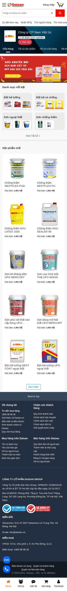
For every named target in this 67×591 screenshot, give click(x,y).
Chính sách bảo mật (43, 421)
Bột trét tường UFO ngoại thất (48, 367)
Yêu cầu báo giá (9, 447)
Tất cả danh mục (10, 444)
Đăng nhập (48, 4)
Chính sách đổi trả (42, 424)
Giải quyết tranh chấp (44, 428)
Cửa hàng (8, 48)
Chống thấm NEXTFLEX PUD (15, 184)
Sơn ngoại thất (13, 117)
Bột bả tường (12, 97)
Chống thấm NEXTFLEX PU (46, 184)
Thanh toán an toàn (11, 454)
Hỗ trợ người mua (10, 451)
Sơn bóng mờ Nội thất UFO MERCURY (49, 321)
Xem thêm (33, 387)
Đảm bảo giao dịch (11, 458)
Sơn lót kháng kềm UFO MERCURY (16, 275)
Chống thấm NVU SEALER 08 (47, 230)
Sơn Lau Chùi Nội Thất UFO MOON (47, 275)
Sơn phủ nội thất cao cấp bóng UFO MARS (17, 321)
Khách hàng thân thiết (44, 454)
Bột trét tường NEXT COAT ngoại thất (17, 367)
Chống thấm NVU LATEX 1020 (15, 230)
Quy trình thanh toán (43, 414)
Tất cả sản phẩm (26, 48)
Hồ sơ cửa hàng (48, 48)
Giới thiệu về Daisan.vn (13, 418)
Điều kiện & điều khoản (13, 421)
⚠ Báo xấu (25, 42)
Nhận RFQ (26, 22)
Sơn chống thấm (46, 117)
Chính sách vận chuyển (45, 417)
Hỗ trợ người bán (42, 461)
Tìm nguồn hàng (42, 22)
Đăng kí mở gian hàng (44, 458)
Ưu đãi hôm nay (10, 22)
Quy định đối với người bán (46, 444)
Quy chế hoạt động (11, 431)
